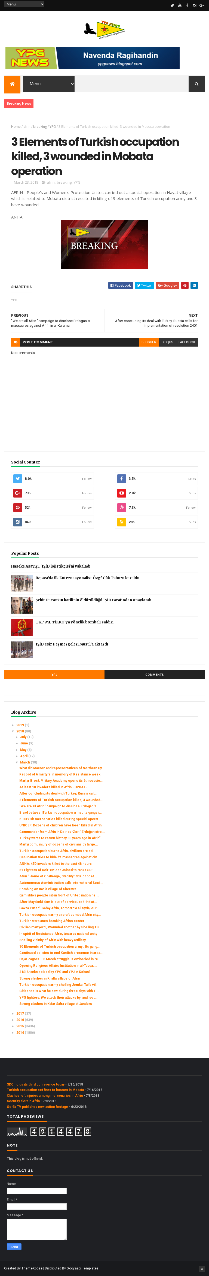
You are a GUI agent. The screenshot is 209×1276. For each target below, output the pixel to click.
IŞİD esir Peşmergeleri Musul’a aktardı (72, 644)
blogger (149, 342)
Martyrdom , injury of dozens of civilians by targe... (58, 844)
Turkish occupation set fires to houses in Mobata (45, 1090)
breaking (40, 126)
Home (16, 126)
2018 (20, 731)
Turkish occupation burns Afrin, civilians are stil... (58, 851)
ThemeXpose (31, 1268)
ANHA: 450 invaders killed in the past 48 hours (55, 864)
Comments (154, 675)
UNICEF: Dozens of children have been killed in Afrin (60, 825)
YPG (53, 126)
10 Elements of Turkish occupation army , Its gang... (59, 946)
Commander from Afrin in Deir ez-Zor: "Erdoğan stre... (62, 832)
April (24, 756)
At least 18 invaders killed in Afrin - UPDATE (53, 787)
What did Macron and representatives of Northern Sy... (62, 768)
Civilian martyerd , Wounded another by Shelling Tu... (60, 927)
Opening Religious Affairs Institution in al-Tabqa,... (58, 966)
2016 (20, 1020)
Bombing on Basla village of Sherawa (47, 889)
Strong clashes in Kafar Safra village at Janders (55, 1004)
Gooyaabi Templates (83, 1268)
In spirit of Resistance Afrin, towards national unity (58, 934)
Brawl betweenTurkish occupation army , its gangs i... (60, 812)
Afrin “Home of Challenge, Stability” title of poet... (58, 876)
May (23, 750)
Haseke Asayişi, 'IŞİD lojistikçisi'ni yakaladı (50, 566)
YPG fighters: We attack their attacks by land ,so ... (58, 997)
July (23, 737)
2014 (20, 1033)
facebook (187, 342)
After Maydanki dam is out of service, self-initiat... (58, 902)
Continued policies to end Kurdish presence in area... (61, 953)
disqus (167, 342)
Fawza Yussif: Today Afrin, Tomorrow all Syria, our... (59, 908)
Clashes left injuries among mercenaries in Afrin (45, 1096)
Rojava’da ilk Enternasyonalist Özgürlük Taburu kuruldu (87, 578)
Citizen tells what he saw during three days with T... (59, 991)
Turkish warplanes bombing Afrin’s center (51, 921)
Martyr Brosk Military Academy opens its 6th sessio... (61, 781)
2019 (20, 725)
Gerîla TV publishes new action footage (37, 1107)
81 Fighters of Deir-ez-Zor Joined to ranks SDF (56, 870)
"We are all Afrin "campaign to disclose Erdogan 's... (59, 806)
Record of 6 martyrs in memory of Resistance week (59, 774)
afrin (26, 126)
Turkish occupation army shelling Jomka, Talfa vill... (59, 985)
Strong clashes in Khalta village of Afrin (49, 978)
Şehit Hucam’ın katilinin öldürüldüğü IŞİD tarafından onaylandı (93, 600)
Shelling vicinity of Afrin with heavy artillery (52, 940)
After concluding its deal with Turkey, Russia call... (58, 793)
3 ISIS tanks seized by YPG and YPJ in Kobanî (54, 972)
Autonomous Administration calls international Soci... (61, 883)
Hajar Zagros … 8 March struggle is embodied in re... (60, 959)
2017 (20, 1014)
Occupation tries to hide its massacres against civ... (59, 857)
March (25, 762)
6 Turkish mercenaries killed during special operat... (60, 819)
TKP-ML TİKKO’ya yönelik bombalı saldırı (74, 622)
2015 (20, 1026)
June (24, 743)
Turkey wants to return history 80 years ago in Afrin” (59, 838)
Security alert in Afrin (23, 1101)
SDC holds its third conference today (35, 1084)
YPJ (54, 675)
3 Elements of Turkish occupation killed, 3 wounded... (61, 800)
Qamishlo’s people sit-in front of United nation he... (59, 895)
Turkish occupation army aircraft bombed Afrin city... (60, 915)
